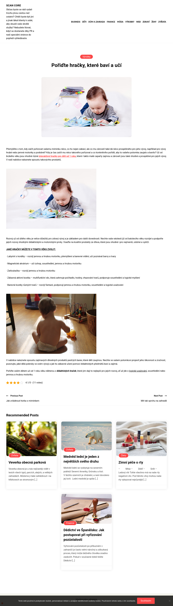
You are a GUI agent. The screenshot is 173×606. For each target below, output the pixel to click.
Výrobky (129, 22)
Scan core (13, 5)
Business (75, 22)
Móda (120, 22)
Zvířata (162, 22)
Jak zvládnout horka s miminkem (22, 400)
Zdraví (146, 22)
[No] (169, 600)
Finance (111, 22)
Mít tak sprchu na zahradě (154, 400)
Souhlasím (146, 600)
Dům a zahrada (96, 22)
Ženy (154, 22)
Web (138, 22)
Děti (84, 22)
